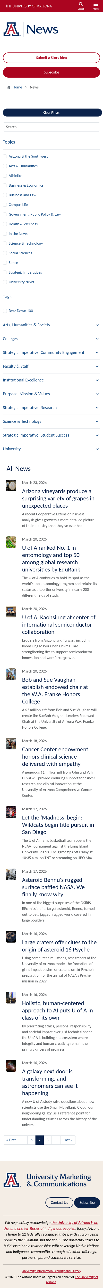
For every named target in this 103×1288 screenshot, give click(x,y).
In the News (18, 233)
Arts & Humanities (23, 166)
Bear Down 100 (21, 310)
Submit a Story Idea (51, 57)
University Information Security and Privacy (51, 1271)
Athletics (15, 175)
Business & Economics (26, 185)
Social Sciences (20, 253)
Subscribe (51, 72)
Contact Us (59, 1202)
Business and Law (22, 195)
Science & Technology (26, 243)
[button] (51, 325)
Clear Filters (60, 112)
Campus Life (18, 204)
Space (13, 262)
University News (21, 282)
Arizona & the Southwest (28, 156)
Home (17, 87)
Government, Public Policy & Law (35, 214)
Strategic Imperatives (25, 272)
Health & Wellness (23, 224)
